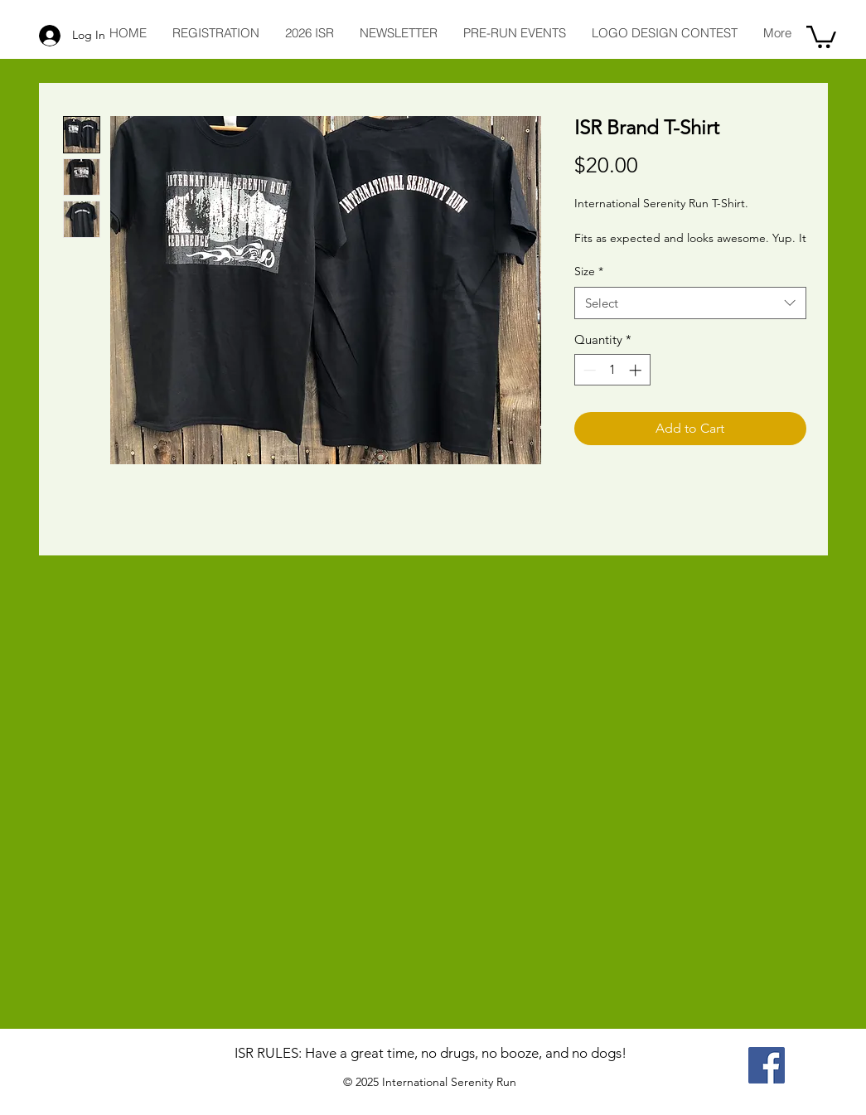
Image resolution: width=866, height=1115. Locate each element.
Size (588, 271)
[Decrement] (588, 370)
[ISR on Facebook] (766, 1065)
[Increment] (637, 370)
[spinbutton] (612, 370)
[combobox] (690, 303)
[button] (821, 35)
